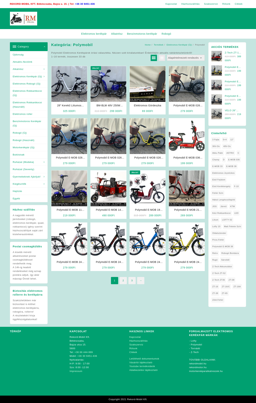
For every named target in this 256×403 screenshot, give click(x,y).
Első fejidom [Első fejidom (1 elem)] (218, 180)
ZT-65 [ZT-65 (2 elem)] (224, 293)
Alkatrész (18, 69)
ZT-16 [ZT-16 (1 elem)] (215, 286)
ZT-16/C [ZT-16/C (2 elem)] (226, 286)
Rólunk (133, 348)
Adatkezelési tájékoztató (143, 370)
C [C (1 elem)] (238, 153)
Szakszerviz (136, 344)
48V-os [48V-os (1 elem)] (227, 146)
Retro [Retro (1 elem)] (215, 253)
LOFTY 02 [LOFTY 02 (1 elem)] (227, 220)
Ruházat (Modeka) (23, 162)
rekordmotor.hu (198, 367)
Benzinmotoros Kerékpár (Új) (27, 123)
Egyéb (16, 198)
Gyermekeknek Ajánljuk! (27, 176)
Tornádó (195, 348)
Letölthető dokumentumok (144, 358)
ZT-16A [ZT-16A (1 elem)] (237, 286)
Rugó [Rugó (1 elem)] (215, 260)
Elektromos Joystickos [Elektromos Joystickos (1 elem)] (223, 173)
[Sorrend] (186, 58)
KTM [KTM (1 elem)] (232, 206)
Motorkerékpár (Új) (24, 147)
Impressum (76, 371)
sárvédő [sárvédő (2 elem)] (225, 260)
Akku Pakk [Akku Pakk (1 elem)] (217, 153)
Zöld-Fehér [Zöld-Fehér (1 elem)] (217, 300)
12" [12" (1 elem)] (232, 139)
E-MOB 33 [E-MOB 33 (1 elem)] (217, 166)
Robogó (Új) (20, 132)
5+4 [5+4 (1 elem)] (225, 139)
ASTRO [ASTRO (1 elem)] (230, 153)
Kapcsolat (135, 337)
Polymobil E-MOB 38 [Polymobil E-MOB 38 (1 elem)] (222, 246)
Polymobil (196, 344)
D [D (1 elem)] (224, 160)
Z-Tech (195, 352)
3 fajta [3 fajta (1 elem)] (215, 139)
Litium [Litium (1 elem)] (215, 220)
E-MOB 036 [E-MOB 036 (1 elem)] (234, 160)
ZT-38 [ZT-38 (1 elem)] (215, 293)
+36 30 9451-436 (85, 4)
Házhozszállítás (138, 340)
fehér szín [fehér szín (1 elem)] (217, 193)
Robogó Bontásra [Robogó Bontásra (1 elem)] (230, 253)
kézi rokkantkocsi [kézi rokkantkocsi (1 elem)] (221, 213)
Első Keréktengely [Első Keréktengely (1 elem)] (221, 186)
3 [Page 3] (132, 280)
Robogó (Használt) (23, 140)
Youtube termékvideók (142, 366)
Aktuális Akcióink (22, 61)
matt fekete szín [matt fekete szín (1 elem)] (232, 226)
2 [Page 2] (123, 280)
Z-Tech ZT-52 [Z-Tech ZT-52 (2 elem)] (219, 273)
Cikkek (133, 352)
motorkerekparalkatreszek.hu (206, 371)
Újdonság (18, 54)
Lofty (194, 340)
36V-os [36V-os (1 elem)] (216, 146)
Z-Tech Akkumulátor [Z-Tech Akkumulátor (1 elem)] (222, 266)
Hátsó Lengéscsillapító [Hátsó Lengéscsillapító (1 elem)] (223, 200)
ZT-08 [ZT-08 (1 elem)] (231, 280)
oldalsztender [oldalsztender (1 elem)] (219, 233)
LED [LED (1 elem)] (236, 213)
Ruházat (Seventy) (23, 169)
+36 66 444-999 (84, 352)
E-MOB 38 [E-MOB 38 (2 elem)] (231, 166)
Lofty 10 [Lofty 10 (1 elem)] (216, 226)
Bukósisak (19, 154)
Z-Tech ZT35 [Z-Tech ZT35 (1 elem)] (218, 280)
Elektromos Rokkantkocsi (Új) (27, 93)
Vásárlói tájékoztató (140, 362)
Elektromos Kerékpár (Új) (27, 76)
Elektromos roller (22, 114)
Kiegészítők (19, 184)
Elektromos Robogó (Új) (27, 83)
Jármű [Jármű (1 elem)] (223, 206)
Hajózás (17, 191)
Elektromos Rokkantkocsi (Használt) (27, 104)
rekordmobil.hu (197, 363)
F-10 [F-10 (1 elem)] (236, 186)
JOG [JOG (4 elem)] (214, 206)
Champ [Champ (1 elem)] (215, 160)
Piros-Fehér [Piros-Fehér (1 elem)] (218, 240)
